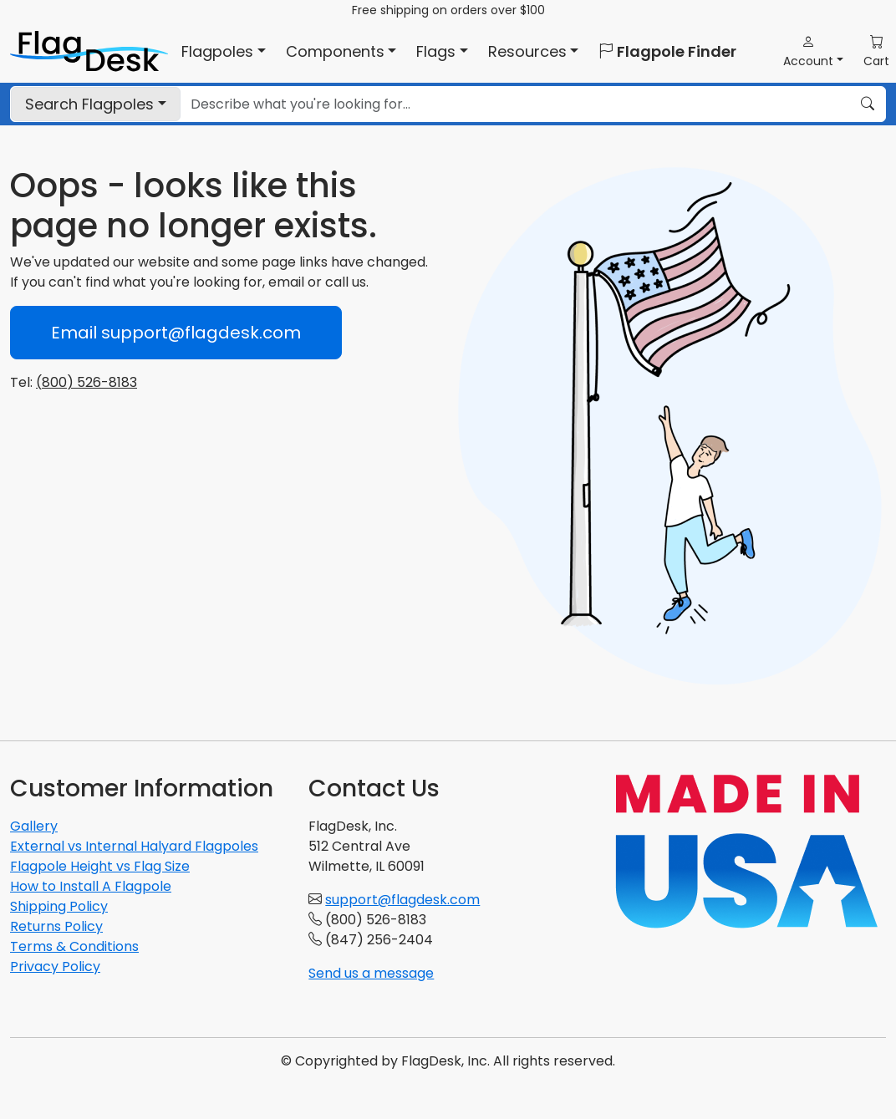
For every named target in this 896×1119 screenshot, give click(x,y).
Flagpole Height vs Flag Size (100, 866)
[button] (813, 52)
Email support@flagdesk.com (176, 332)
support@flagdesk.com (402, 899)
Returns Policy (56, 926)
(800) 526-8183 (86, 382)
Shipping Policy (59, 906)
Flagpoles (89, 104)
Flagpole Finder (667, 51)
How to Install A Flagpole (90, 886)
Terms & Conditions (74, 946)
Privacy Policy (55, 966)
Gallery (34, 826)
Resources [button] (527, 51)
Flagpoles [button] (217, 51)
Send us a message (371, 973)
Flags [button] (436, 51)
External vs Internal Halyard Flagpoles (134, 846)
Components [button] (335, 51)
